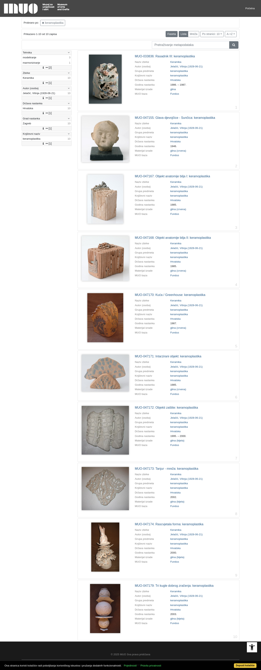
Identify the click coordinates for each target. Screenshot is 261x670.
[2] (47, 67)
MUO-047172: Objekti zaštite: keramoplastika (166, 407)
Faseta (171, 34)
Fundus (174, 93)
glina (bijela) (177, 440)
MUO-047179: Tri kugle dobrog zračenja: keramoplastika (174, 585)
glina (173, 89)
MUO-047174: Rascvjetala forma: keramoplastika (169, 524)
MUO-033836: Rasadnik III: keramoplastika (165, 56)
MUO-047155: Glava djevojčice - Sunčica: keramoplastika (175, 117)
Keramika (175, 61)
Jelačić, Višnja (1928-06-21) (186, 66)
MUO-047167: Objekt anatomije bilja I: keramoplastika (172, 176)
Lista (183, 34)
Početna (250, 8)
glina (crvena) (178, 150)
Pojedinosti (130, 665)
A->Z (230, 34)
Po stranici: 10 (211, 34)
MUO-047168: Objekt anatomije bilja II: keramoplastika (173, 237)
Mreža (193, 34)
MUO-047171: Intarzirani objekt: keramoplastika (168, 356)
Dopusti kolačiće (245, 665)
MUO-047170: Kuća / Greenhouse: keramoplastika (170, 295)
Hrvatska (175, 80)
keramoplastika (52, 22)
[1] (47, 82)
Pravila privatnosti (151, 665)
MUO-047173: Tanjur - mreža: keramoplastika (166, 468)
